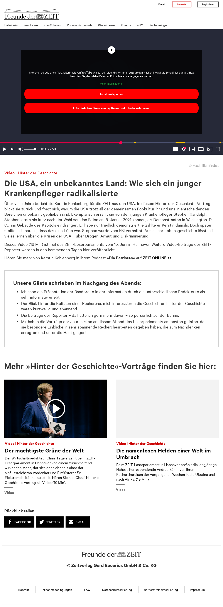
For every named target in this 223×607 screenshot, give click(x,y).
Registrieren (208, 4)
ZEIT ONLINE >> (157, 257)
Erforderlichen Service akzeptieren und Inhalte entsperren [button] (111, 108)
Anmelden (182, 4)
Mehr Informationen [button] (111, 83)
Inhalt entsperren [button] (111, 94)
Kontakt (162, 4)
